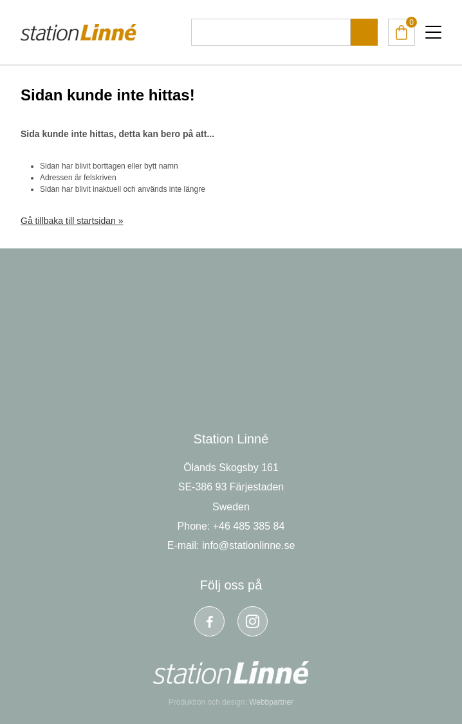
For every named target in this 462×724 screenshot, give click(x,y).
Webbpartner (271, 702)
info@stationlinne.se (248, 545)
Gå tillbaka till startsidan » (72, 221)
